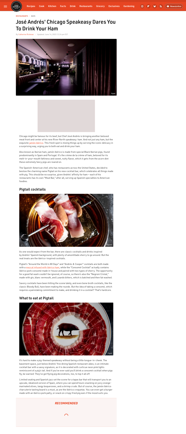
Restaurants (85, 6)
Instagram (108, 244)
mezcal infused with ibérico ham (42, 267)
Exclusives (114, 6)
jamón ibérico (36, 142)
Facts (63, 6)
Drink (73, 6)
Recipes (31, 6)
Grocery (100, 6)
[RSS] (161, 6)
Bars (33, 16)
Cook (41, 6)
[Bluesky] (155, 6)
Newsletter (173, 6)
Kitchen (52, 6)
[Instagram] (142, 6)
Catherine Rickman (26, 34)
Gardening (128, 6)
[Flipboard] (148, 6)
